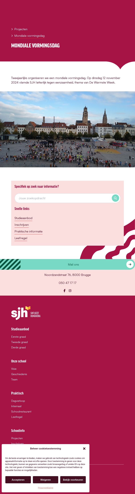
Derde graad (18, 347)
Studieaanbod (23, 218)
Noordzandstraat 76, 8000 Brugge (67, 275)
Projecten (19, 29)
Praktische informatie (29, 231)
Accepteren (18, 479)
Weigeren (45, 479)
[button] (84, 448)
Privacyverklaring (45, 488)
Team (14, 379)
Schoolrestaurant (21, 411)
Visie (14, 368)
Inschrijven (22, 224)
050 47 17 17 (67, 283)
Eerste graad (18, 336)
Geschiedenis (19, 374)
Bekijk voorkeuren (73, 479)
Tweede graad (19, 342)
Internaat (16, 406)
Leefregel (21, 238)
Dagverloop (18, 400)
